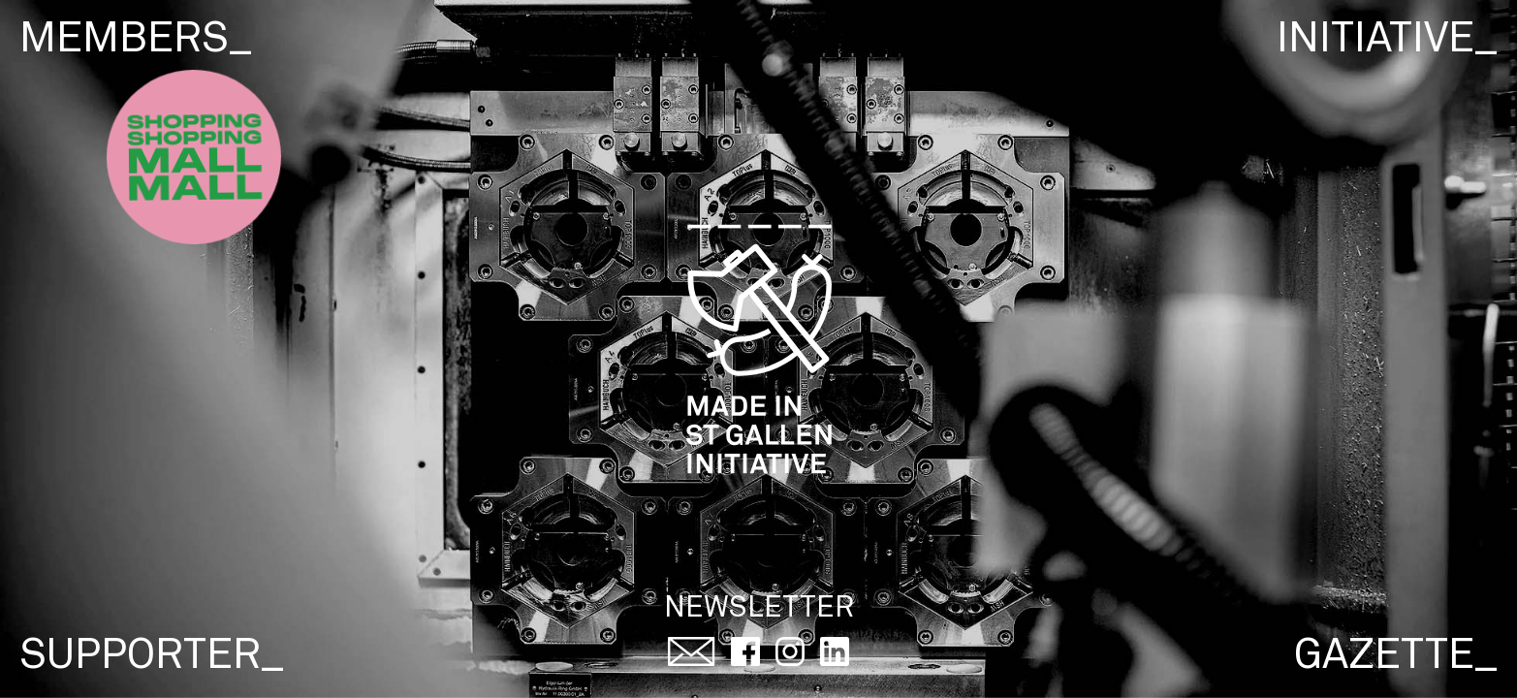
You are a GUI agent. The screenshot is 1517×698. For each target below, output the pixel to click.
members (135, 40)
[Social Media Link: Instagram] (790, 655)
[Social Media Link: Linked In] (834, 655)
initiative (1387, 40)
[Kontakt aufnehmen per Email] (691, 655)
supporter (151, 657)
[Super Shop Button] (194, 157)
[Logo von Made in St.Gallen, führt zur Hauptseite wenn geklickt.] (759, 353)
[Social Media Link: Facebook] (745, 655)
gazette (1396, 657)
